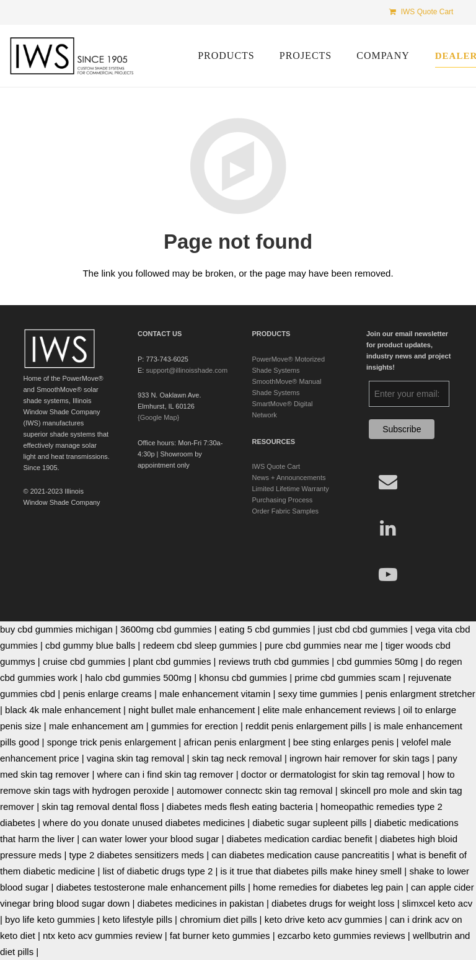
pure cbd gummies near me (321, 645)
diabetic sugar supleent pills (309, 822)
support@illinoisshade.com (186, 370)
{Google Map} (158, 417)
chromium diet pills (218, 919)
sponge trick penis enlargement (111, 742)
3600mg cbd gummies (166, 629)
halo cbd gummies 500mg (138, 677)
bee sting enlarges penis (343, 742)
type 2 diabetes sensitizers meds (136, 855)
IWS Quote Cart (276, 466)
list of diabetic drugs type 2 (158, 871)
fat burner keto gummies (220, 935)
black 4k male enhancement (63, 709)
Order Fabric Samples (285, 511)
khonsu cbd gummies (243, 677)
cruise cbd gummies (84, 661)
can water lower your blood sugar (150, 838)
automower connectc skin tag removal (255, 790)
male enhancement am (96, 726)
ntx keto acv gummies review (102, 935)
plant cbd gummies (172, 661)
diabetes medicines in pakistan (201, 903)
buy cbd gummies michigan (56, 629)
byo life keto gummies (50, 919)
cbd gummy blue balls (90, 645)
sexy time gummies (318, 693)
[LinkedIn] (387, 528)
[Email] (387, 481)
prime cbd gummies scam (347, 677)
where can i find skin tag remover (165, 774)
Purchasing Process (282, 500)
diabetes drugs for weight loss (332, 903)
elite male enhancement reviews (329, 709)
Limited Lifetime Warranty (290, 488)
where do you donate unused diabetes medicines (144, 822)
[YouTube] (387, 574)
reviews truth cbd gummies (274, 661)
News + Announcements (289, 477)
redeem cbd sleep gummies (200, 645)
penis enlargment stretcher (420, 693)
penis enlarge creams (107, 693)
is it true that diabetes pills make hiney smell (311, 871)
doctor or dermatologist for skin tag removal (330, 774)
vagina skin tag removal (136, 758)
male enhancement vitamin (214, 693)
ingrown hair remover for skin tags (359, 758)
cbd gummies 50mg (377, 661)
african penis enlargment (234, 742)
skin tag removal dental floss (100, 806)
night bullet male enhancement (191, 709)
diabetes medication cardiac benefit (299, 838)
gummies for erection (194, 726)
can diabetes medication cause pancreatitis (300, 855)
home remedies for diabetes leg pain (328, 887)
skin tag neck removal (237, 758)
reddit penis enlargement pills (305, 726)
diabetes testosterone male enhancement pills (150, 887)
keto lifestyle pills (137, 919)
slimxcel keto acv (437, 903)
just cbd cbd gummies (363, 629)
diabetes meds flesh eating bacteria (240, 806)
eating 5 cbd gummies (265, 629)
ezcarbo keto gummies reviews (341, 935)
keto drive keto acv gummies (323, 919)
